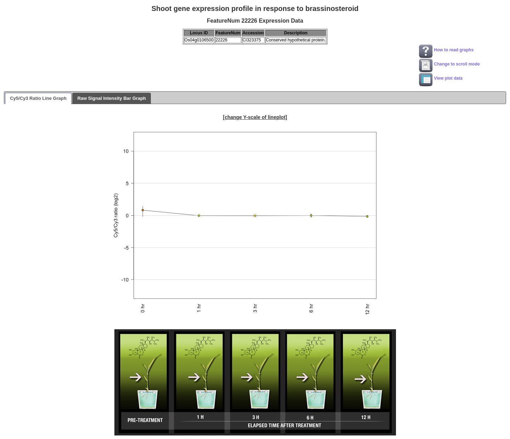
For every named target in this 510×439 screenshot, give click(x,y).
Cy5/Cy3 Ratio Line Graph (38, 98)
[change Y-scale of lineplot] (255, 117)
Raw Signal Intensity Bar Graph (111, 98)
